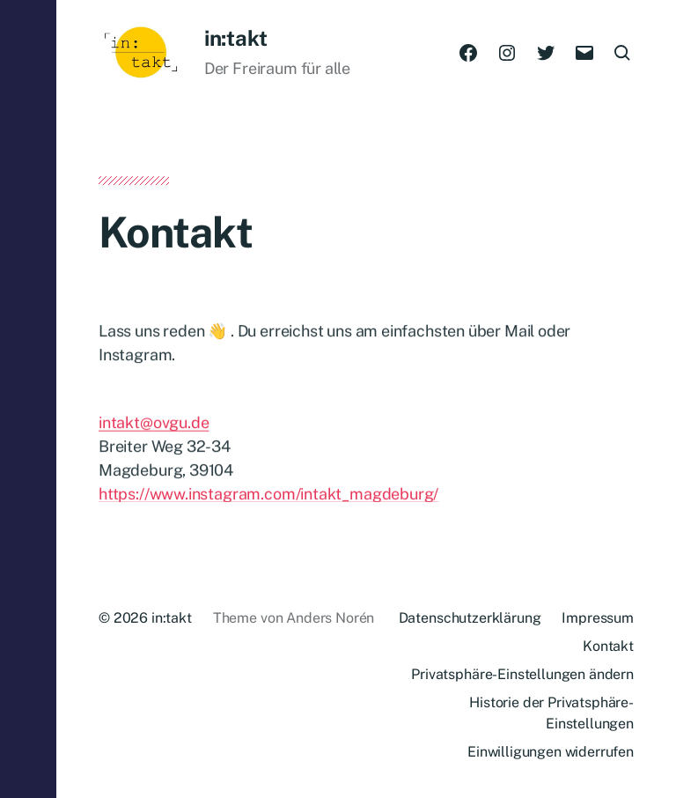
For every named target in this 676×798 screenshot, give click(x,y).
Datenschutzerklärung (470, 618)
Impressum (598, 618)
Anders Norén (330, 618)
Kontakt (608, 646)
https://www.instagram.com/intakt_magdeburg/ (268, 500)
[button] (28, 399)
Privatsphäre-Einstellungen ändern (522, 674)
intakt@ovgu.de (154, 429)
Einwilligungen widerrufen (550, 751)
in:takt (236, 37)
